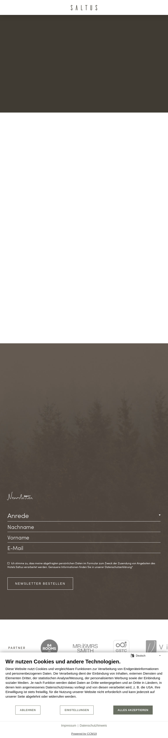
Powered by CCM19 (84, 733)
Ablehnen (28, 710)
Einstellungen (77, 710)
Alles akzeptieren (133, 710)
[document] (84, 681)
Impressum (68, 725)
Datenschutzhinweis (93, 725)
